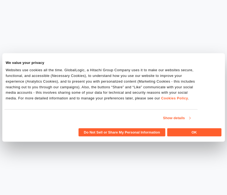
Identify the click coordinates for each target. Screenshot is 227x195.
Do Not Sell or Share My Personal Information (122, 132)
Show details (174, 118)
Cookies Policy (174, 98)
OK (194, 132)
